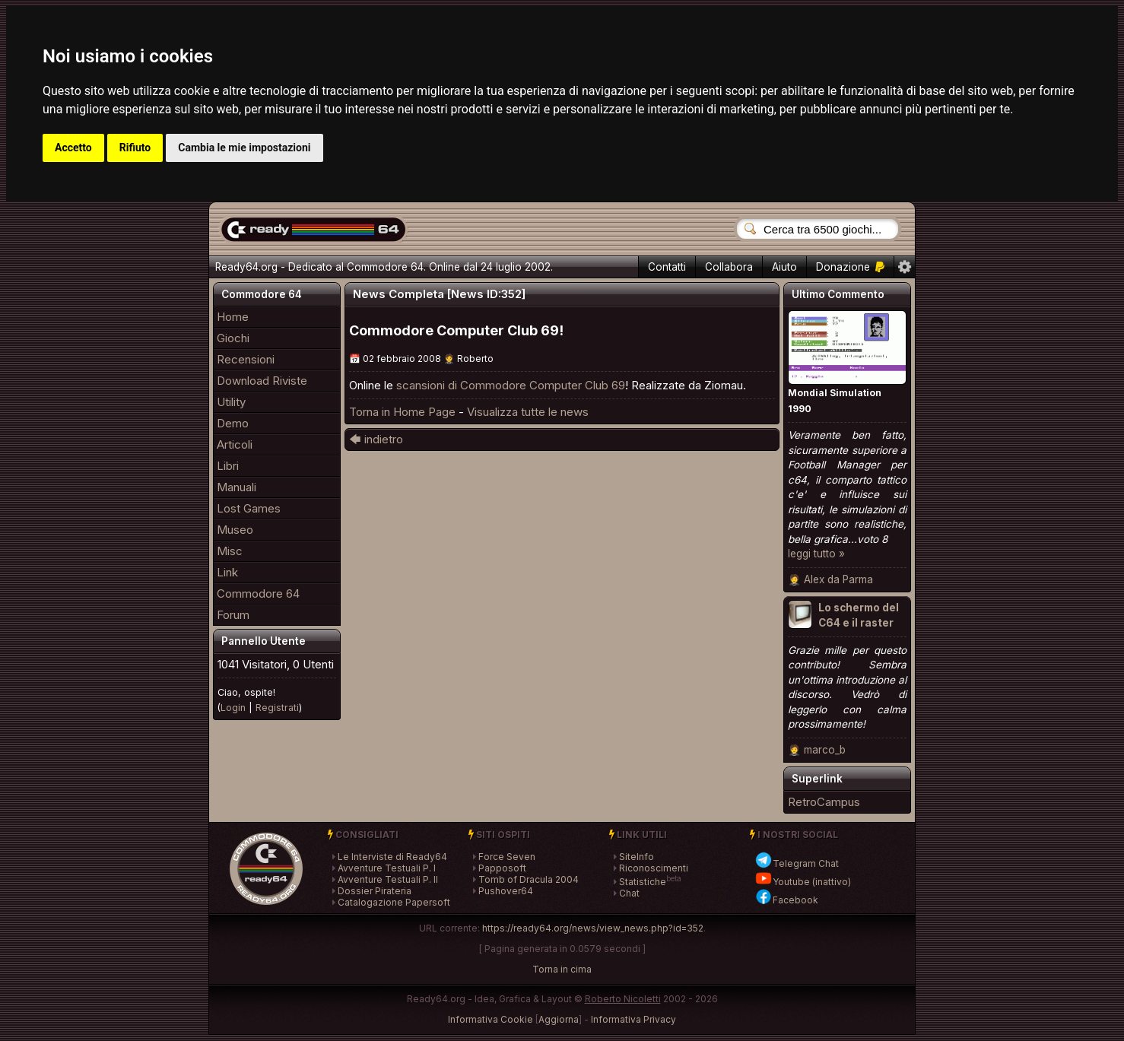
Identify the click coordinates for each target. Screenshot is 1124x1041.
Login (233, 707)
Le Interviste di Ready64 (392, 856)
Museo (235, 529)
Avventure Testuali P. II (388, 879)
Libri (228, 466)
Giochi (233, 338)
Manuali (236, 487)
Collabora (729, 267)
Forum (233, 615)
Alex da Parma (838, 579)
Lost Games (249, 508)
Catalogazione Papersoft (394, 902)
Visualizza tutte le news (528, 412)
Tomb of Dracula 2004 (528, 879)
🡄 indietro (376, 439)
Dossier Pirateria (374, 891)
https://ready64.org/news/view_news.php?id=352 (592, 928)
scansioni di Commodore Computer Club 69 (510, 385)
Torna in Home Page (402, 412)
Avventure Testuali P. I (387, 868)
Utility (231, 402)
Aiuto (784, 267)
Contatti (667, 267)
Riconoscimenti (653, 868)
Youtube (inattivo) (802, 881)
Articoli (234, 444)
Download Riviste (262, 380)
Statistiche (642, 881)
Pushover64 (505, 891)
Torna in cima (562, 969)
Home (233, 316)
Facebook (786, 900)
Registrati (277, 707)
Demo (233, 423)
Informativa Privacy (633, 1019)
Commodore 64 (258, 593)
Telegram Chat (796, 863)
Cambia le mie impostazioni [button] (244, 147)
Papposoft (502, 868)
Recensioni (246, 359)
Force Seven (506, 856)
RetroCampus (824, 802)
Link (227, 572)
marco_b (825, 750)
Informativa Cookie (490, 1019)
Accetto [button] (73, 147)
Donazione (850, 267)
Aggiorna (558, 1019)
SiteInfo (636, 856)
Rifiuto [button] (135, 147)
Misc (230, 551)
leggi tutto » (816, 553)
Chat (629, 893)
